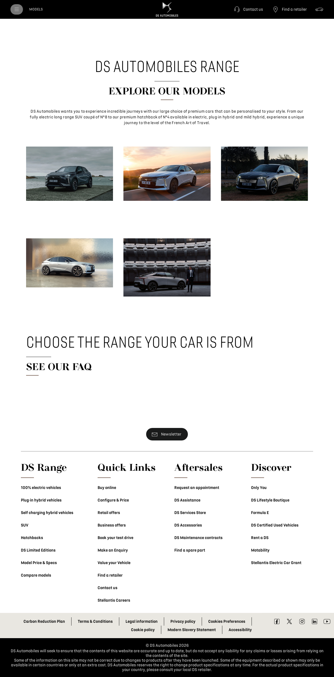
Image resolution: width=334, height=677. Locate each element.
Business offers (112, 525)
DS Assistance (187, 500)
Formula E (260, 512)
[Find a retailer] (289, 9)
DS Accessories (188, 525)
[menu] (17, 9)
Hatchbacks (32, 537)
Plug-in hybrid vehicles (41, 500)
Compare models (36, 575)
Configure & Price (113, 500)
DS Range (44, 467)
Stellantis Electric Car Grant (276, 562)
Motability (260, 550)
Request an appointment (196, 487)
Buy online (107, 487)
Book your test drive (115, 537)
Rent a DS (260, 537)
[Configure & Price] (319, 9)
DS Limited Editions (38, 550)
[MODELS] (36, 9)
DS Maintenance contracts (198, 537)
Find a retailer (110, 575)
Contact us (107, 587)
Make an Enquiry (113, 550)
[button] (248, 9)
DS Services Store (190, 512)
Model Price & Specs (39, 562)
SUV (24, 525)
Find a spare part (189, 550)
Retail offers (109, 512)
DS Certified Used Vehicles (275, 525)
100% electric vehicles (41, 487)
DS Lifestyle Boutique (270, 500)
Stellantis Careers (114, 600)
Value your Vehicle (114, 562)
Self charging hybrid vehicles (47, 512)
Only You (259, 487)
